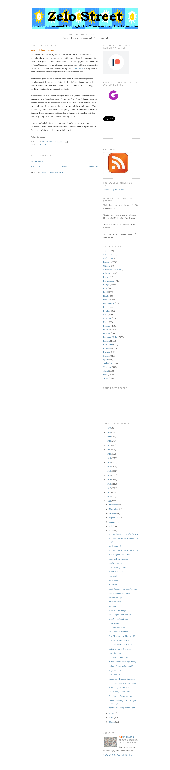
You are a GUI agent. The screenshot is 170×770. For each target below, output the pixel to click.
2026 (109, 428)
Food (105, 292)
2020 (109, 454)
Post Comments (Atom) (52, 172)
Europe (43, 145)
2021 (109, 449)
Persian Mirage (115, 597)
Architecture (108, 258)
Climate (106, 266)
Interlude (112, 606)
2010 (109, 496)
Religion (107, 348)
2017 (109, 466)
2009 (109, 501)
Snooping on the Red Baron (120, 614)
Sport (105, 359)
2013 (109, 484)
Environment (108, 281)
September (114, 517)
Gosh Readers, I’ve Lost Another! (123, 589)
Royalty (106, 352)
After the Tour (115, 601)
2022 (109, 445)
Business (107, 262)
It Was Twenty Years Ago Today (122, 661)
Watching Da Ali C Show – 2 (121, 554)
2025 (109, 432)
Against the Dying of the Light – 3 (123, 708)
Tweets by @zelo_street (113, 189)
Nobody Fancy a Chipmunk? (121, 666)
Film (105, 288)
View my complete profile (117, 755)
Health (106, 296)
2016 (109, 471)
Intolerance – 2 (115, 546)
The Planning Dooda (117, 567)
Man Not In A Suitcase (118, 619)
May (111, 713)
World (106, 378)
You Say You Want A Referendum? (124, 550)
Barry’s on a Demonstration (120, 696)
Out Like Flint (115, 653)
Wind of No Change (117, 610)
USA (105, 374)
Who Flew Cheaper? (117, 571)
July (111, 526)
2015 (109, 475)
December (113, 504)
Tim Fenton (128, 737)
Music (106, 322)
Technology (108, 363)
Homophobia (108, 303)
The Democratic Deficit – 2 (120, 640)
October (112, 513)
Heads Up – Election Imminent (122, 679)
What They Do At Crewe (119, 687)
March (112, 722)
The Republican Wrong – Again (122, 683)
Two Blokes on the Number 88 (122, 636)
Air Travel (107, 254)
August (112, 522)
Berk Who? (113, 584)
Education (107, 273)
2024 (109, 436)
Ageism (106, 251)
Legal (105, 307)
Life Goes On (114, 674)
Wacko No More (116, 563)
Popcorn (106, 333)
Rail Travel (108, 344)
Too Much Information (118, 559)
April (111, 717)
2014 (109, 479)
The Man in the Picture (118, 657)
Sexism (106, 356)
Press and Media (110, 337)
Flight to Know (115, 670)
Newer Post (35, 166)
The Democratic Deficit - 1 (120, 644)
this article (78, 68)
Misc (105, 314)
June (111, 530)
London (106, 311)
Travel (106, 371)
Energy (106, 277)
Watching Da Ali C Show (119, 593)
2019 (109, 458)
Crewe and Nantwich (112, 269)
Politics (106, 329)
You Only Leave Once (118, 631)
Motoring (107, 318)
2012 (109, 488)
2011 (109, 492)
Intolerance (113, 580)
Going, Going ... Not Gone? (120, 649)
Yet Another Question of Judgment (123, 534)
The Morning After (117, 627)
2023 (109, 441)
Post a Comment (38, 161)
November (114, 509)
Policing (106, 326)
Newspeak (113, 576)
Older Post (93, 166)
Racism (106, 341)
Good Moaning (115, 623)
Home (64, 166)
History (106, 299)
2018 (109, 462)
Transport (107, 367)
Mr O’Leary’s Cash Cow (119, 692)
